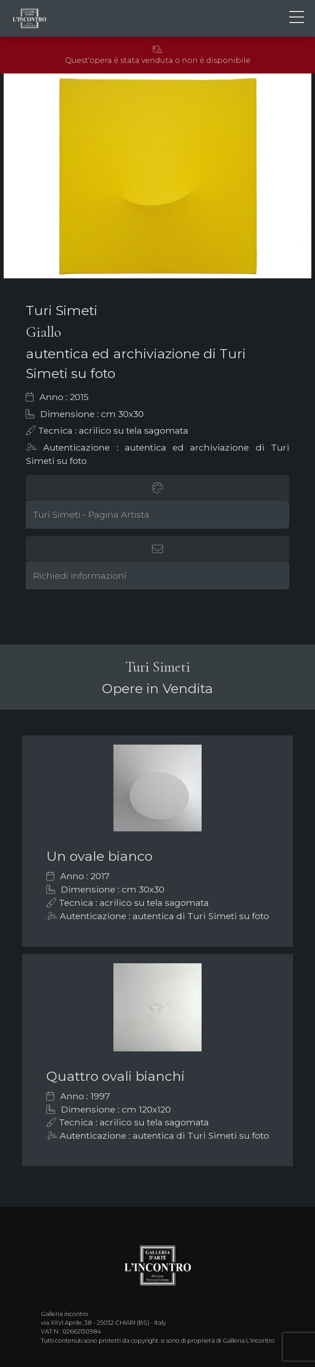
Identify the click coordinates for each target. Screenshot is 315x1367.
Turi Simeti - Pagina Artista (91, 514)
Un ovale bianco (99, 856)
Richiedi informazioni (79, 575)
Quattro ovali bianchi (115, 1076)
